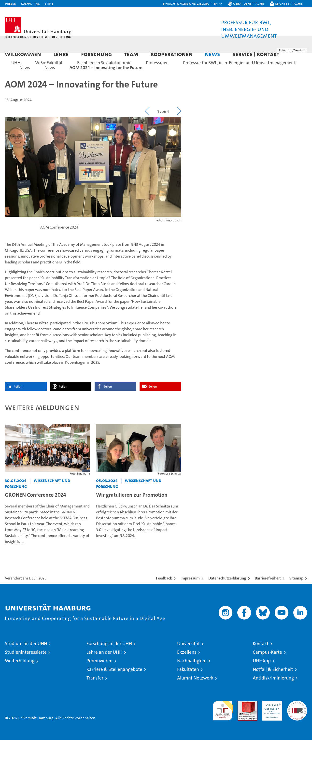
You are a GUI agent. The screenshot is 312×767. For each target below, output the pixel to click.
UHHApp (262, 687)
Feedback (164, 605)
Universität (188, 670)
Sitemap (296, 605)
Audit (242, 730)
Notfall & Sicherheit (273, 696)
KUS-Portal (30, 3)
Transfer (94, 705)
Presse (10, 3)
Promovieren (99, 687)
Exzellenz (187, 679)
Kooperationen (172, 54)
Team (131, 54)
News (212, 54)
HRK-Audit (271, 730)
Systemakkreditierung (297, 730)
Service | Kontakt (255, 54)
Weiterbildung (19, 687)
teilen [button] (18, 413)
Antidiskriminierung (273, 705)
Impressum (190, 605)
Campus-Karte (267, 679)
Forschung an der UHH (109, 670)
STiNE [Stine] (49, 3)
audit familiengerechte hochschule (223, 735)
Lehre (61, 54)
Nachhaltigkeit (192, 687)
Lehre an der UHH (104, 679)
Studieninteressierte (26, 679)
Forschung (96, 54)
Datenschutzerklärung (227, 605)
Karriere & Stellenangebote (114, 696)
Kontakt (261, 670)
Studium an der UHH (26, 670)
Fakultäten (188, 696)
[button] (193, 3)
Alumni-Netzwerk (195, 705)
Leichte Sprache (288, 3)
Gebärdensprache (248, 3)
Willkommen (23, 54)
